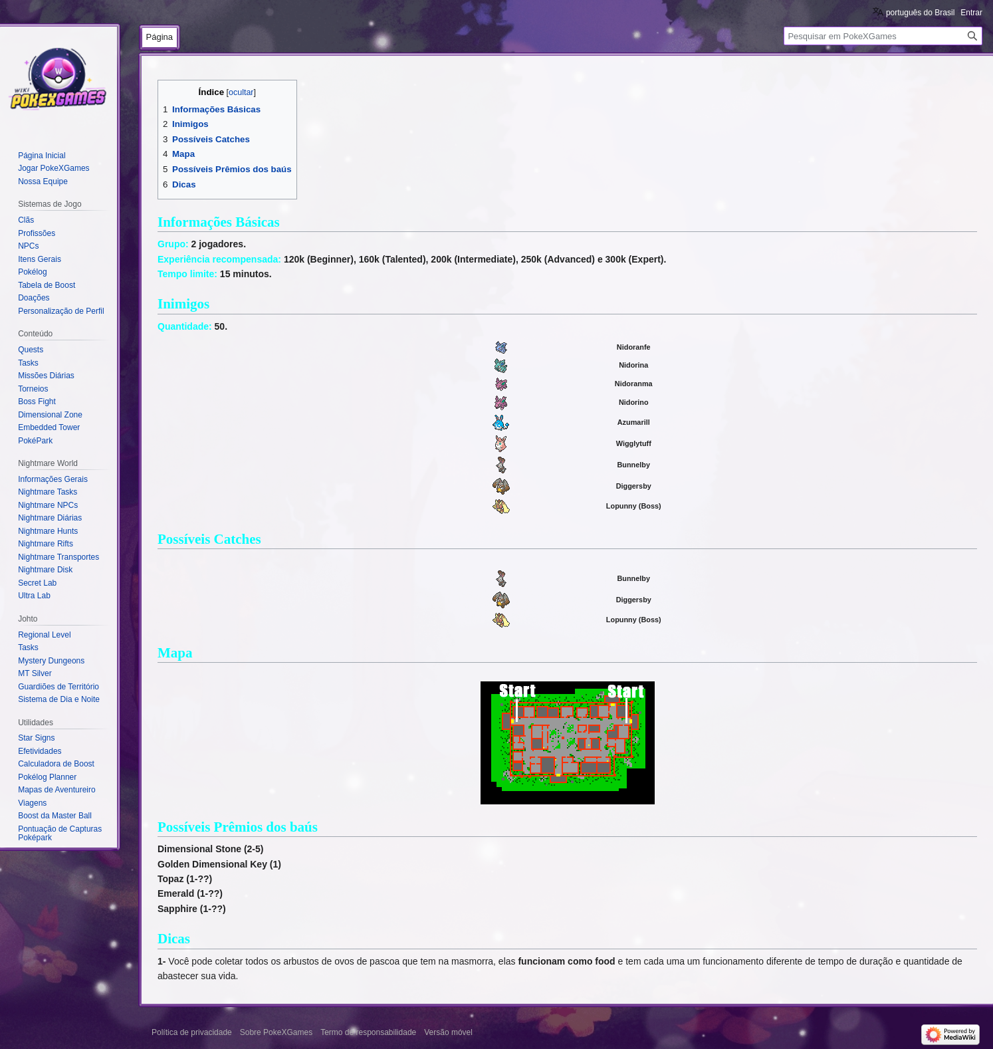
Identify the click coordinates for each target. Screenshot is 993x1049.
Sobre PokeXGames (276, 1032)
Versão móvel (448, 1032)
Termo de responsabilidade (368, 1032)
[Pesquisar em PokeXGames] (883, 36)
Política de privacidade (192, 1032)
